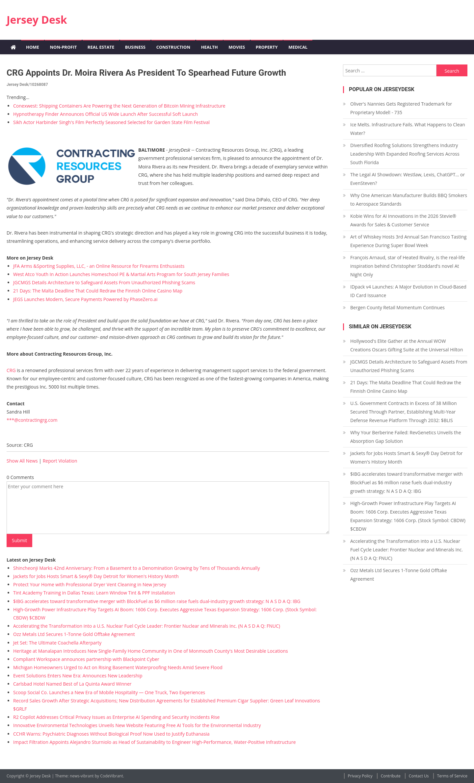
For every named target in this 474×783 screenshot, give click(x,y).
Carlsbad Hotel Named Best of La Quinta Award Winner (72, 684)
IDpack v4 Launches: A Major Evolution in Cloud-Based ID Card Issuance (408, 291)
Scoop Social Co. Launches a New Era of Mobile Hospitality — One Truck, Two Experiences (109, 692)
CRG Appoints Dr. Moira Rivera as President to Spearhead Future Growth (146, 73)
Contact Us (419, 776)
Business (135, 47)
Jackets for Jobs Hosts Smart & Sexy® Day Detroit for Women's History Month (96, 576)
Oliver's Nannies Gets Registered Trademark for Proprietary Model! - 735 (401, 108)
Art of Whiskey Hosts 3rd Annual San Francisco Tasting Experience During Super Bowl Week (408, 241)
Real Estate (101, 47)
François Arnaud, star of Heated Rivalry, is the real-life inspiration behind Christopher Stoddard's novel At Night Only (407, 266)
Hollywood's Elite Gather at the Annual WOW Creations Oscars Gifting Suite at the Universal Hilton (406, 345)
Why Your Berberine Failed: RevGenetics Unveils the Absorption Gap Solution (405, 436)
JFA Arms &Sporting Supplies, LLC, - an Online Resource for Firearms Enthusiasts (99, 266)
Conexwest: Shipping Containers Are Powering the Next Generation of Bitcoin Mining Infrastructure (119, 106)
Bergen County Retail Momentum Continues (397, 307)
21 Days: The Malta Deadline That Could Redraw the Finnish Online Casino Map (97, 291)
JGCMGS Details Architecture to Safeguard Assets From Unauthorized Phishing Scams (104, 282)
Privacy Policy (360, 776)
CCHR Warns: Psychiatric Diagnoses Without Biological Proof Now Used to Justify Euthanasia (111, 734)
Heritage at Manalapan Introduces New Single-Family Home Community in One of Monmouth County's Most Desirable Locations (150, 651)
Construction (173, 47)
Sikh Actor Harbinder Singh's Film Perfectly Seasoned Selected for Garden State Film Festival (111, 122)
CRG (11, 370)
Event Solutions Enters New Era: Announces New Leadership (77, 675)
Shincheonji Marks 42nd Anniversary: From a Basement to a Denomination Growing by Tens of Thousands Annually (136, 568)
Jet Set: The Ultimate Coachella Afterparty (57, 643)
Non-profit (63, 47)
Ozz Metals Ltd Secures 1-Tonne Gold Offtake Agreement (74, 634)
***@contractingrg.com (32, 420)
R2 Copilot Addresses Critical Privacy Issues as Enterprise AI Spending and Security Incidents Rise (116, 717)
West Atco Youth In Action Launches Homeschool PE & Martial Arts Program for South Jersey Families (121, 274)
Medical (297, 47)
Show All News (22, 461)
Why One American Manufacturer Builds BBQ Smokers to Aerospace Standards (408, 199)
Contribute (391, 776)
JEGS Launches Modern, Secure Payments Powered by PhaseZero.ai (85, 299)
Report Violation (60, 461)
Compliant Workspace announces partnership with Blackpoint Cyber (86, 659)
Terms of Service (452, 776)
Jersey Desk (37, 20)
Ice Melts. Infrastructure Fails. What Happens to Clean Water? (407, 128)
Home (32, 47)
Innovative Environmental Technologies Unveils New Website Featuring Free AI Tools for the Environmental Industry (137, 725)
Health (209, 47)
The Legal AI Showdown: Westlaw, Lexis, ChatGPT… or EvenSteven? (407, 178)
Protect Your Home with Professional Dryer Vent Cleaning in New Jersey (89, 584)
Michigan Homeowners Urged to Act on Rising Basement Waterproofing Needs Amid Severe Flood (118, 667)
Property (267, 47)
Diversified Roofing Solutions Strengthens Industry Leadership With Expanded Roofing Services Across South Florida (405, 153)
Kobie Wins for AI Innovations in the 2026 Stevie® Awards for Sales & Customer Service (403, 220)
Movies (236, 47)
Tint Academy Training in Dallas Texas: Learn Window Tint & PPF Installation (94, 593)
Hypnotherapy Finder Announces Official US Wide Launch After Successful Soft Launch (105, 114)
